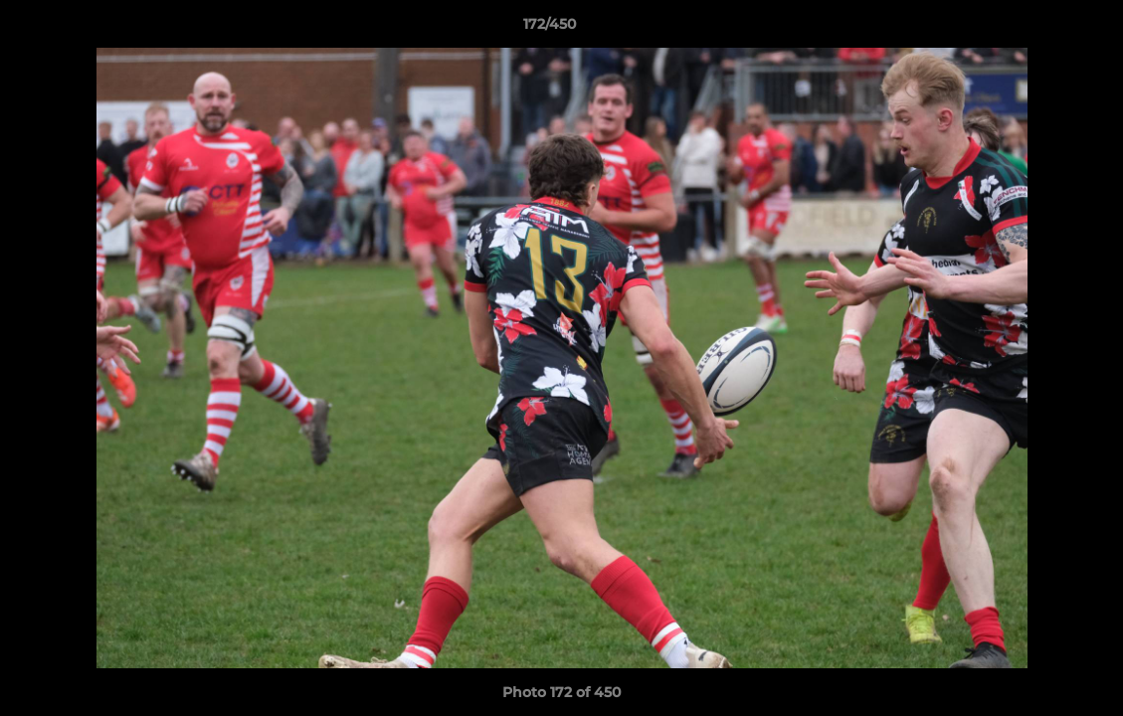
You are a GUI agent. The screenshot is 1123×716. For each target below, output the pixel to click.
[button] (1039, 29)
